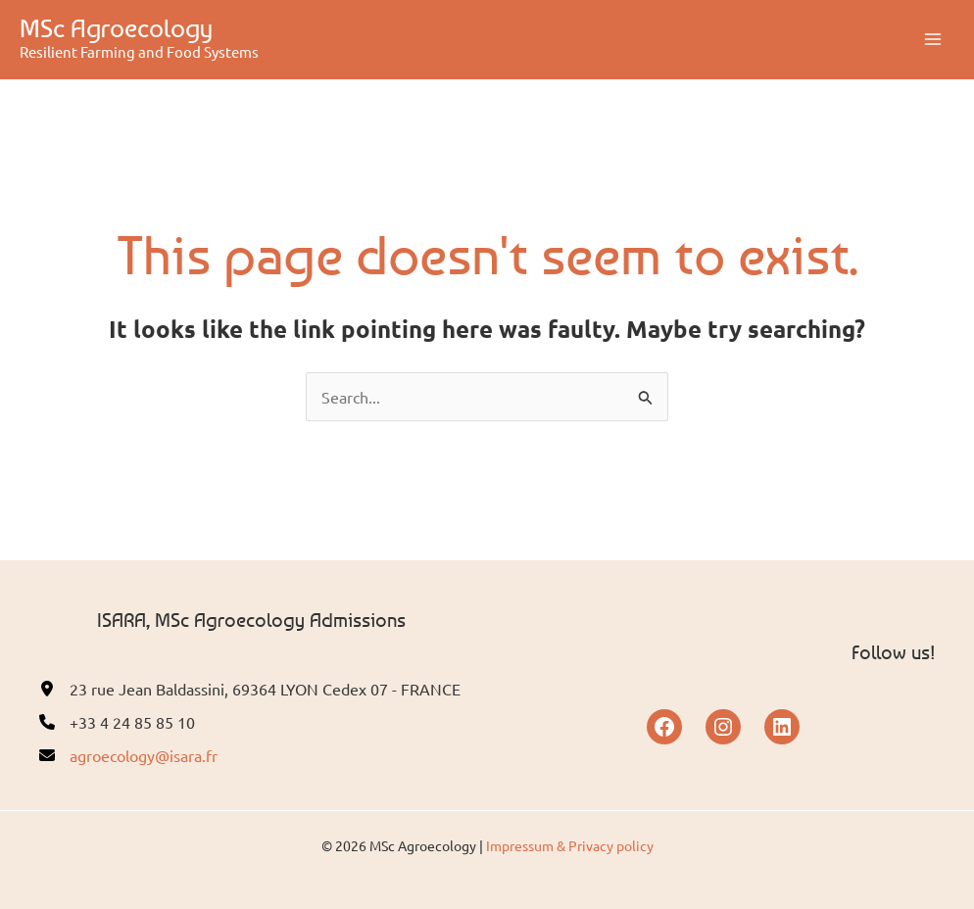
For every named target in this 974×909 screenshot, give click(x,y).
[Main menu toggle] (932, 39)
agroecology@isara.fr (144, 755)
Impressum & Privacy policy (570, 845)
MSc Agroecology (116, 28)
